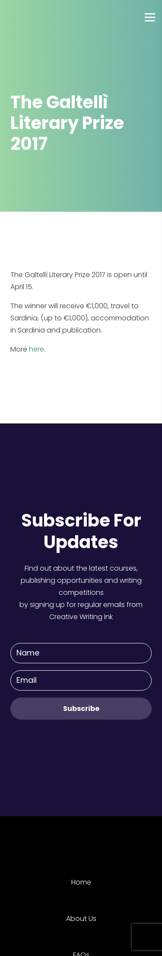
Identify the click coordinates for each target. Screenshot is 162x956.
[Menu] (150, 17)
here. (37, 349)
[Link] (38, 17)
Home (81, 882)
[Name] (81, 653)
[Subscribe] (81, 709)
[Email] (81, 680)
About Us (81, 919)
